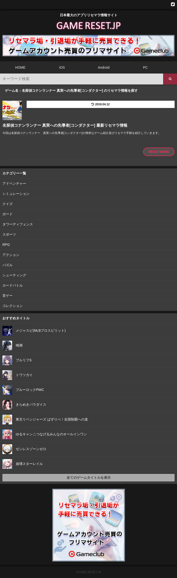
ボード (7, 214)
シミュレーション (16, 194)
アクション (10, 255)
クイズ (7, 204)
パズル (7, 265)
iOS (62, 67)
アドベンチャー (14, 183)
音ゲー (7, 295)
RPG (6, 245)
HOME (20, 67)
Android (103, 67)
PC (145, 67)
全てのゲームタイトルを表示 (89, 477)
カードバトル (12, 285)
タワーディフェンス (17, 224)
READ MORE (158, 152)
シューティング (14, 275)
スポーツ (9, 234)
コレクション (12, 306)
